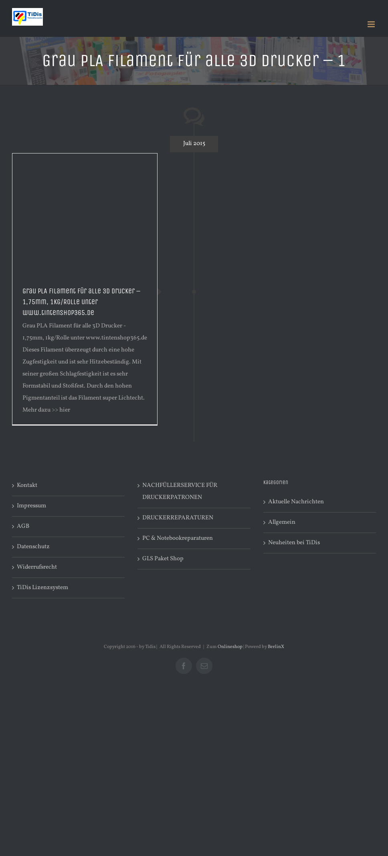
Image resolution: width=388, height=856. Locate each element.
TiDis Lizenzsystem (42, 587)
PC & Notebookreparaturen (177, 538)
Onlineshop (230, 647)
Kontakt (27, 485)
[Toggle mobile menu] (372, 24)
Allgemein (281, 522)
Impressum (31, 506)
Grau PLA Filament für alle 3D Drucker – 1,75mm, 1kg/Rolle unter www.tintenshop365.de (81, 302)
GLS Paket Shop (163, 559)
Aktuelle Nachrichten (296, 502)
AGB (23, 526)
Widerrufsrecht (37, 567)
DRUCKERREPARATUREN (177, 518)
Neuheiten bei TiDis (294, 543)
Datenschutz (33, 547)
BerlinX (276, 647)
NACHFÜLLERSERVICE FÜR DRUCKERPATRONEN (179, 491)
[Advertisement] (84, 213)
